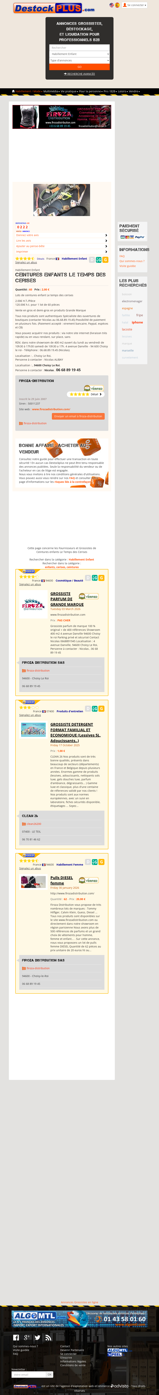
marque (127, 343)
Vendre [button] (134, 91)
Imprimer (22, 251)
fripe (139, 315)
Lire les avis (23, 240)
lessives (127, 336)
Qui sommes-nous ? (132, 261)
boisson (127, 294)
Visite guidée (128, 266)
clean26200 (34, 824)
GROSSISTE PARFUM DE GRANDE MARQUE (67, 599)
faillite (126, 315)
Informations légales (73, 1361)
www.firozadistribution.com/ (51, 409)
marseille (128, 350)
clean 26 (30, 816)
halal (125, 322)
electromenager (132, 301)
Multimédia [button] (51, 91)
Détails (40, 258)
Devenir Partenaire (72, 1350)
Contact (65, 1346)
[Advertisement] (62, 155)
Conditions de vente (73, 1365)
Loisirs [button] (123, 91)
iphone (137, 322)
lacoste (127, 329)
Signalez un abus (26, 262)
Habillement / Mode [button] (28, 91)
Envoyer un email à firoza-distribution (78, 416)
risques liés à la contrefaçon (73, 482)
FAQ (72, 478)
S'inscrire (66, 1357)
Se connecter (68, 1354)
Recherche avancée (79, 74)
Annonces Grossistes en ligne (79, 1302)
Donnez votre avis (27, 235)
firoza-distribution (36, 381)
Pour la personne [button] (91, 91)
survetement (130, 357)
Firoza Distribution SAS (43, 663)
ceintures (73, 567)
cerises (60, 567)
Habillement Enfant (74, 258)
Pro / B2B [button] (110, 91)
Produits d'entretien (70, 711)
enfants (50, 567)
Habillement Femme (69, 864)
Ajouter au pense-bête (30, 246)
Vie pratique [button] (69, 91)
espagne (127, 308)
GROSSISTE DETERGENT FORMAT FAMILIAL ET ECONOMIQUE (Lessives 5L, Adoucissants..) (75, 732)
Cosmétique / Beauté (69, 580)
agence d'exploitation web (77, 1386)
